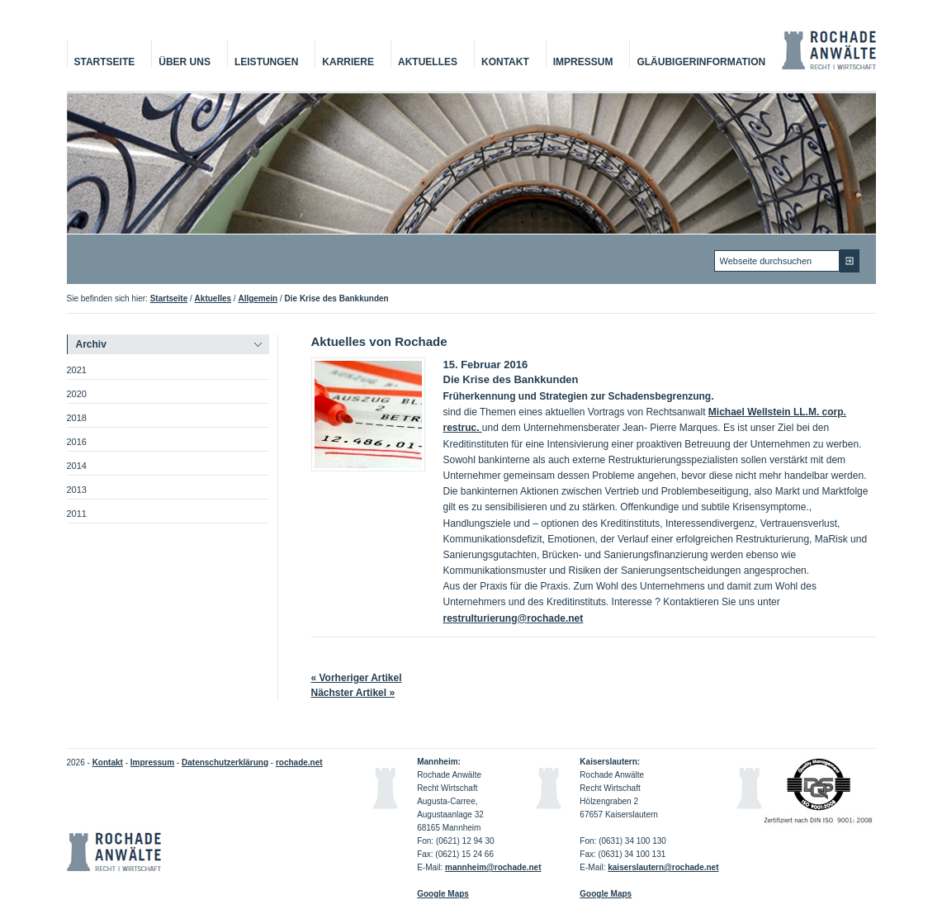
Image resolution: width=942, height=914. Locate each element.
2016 (77, 442)
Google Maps (606, 893)
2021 (77, 370)
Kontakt (505, 62)
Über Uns (185, 62)
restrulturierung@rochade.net (513, 618)
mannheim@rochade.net (493, 867)
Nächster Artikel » (353, 693)
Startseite (104, 62)
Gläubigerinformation (701, 62)
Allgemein (257, 298)
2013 (77, 490)
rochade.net (299, 762)
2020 (77, 394)
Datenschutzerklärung (225, 762)
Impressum (583, 62)
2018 (77, 418)
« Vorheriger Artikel (356, 678)
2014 (77, 466)
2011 (77, 514)
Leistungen (266, 62)
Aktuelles (427, 62)
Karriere (348, 62)
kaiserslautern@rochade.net (663, 867)
